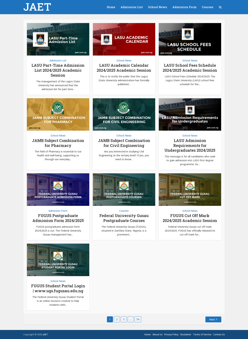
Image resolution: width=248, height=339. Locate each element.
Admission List (132, 7)
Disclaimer (185, 334)
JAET (37, 6)
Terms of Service (202, 334)
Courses (207, 7)
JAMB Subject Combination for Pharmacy (58, 143)
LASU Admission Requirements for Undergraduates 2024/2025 (189, 145)
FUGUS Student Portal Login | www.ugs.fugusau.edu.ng (58, 288)
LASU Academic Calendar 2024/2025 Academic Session (124, 68)
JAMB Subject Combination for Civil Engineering (124, 143)
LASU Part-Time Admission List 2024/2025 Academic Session (57, 70)
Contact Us (219, 334)
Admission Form (184, 7)
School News (157, 7)
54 (137, 319)
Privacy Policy (171, 334)
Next (212, 319)
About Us (157, 334)
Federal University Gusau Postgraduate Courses (124, 218)
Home (111, 7)
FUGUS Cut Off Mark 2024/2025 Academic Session (190, 218)
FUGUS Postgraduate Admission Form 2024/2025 (58, 218)
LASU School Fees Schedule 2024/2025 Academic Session (190, 68)
